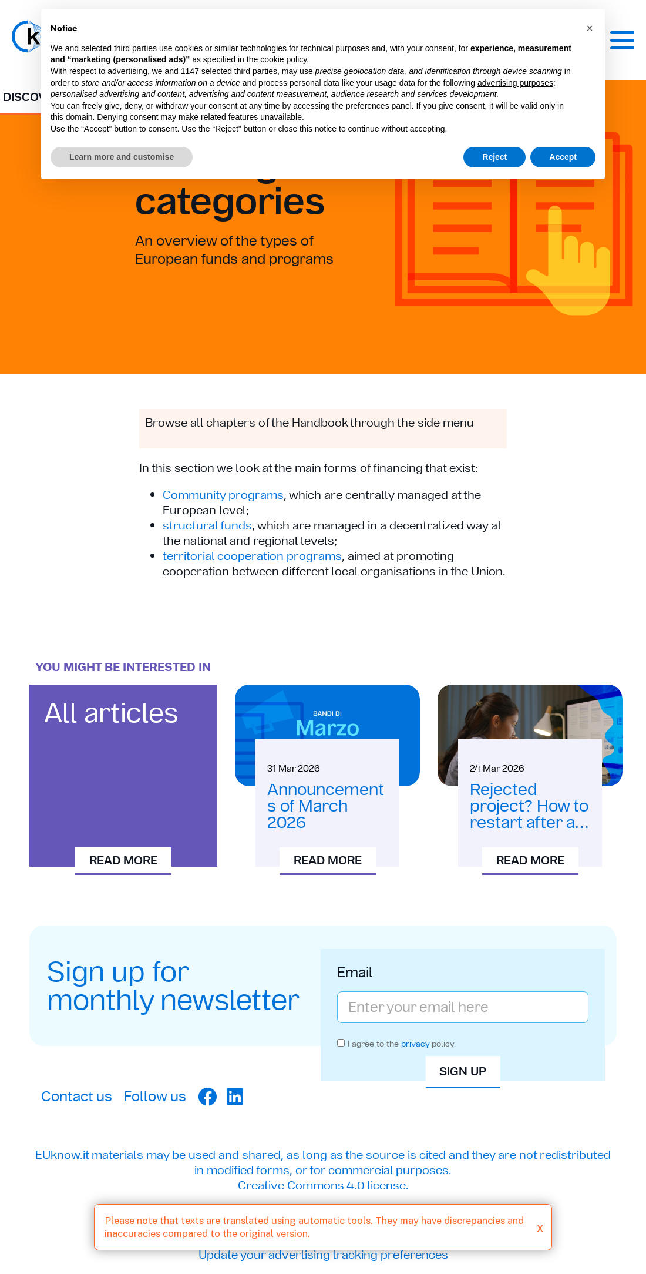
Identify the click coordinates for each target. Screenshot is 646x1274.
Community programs (223, 495)
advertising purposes (515, 83)
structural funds (207, 525)
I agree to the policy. (402, 1044)
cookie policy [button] (283, 59)
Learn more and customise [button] (121, 157)
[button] (589, 28)
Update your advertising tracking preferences (323, 1254)
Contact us (76, 1096)
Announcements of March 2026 (325, 806)
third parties (255, 71)
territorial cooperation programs (252, 556)
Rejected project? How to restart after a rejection (529, 814)
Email (355, 973)
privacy (415, 1044)
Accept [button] (563, 157)
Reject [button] (494, 157)
